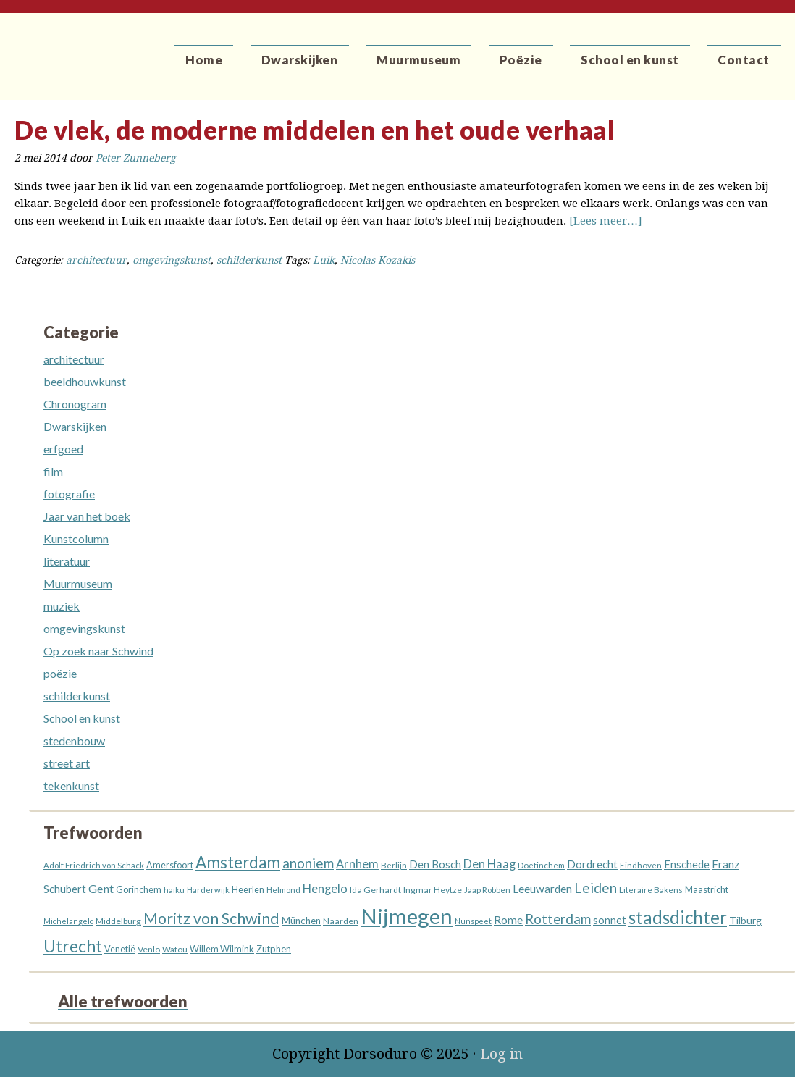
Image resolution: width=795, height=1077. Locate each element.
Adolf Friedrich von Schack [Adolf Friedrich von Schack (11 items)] (93, 865)
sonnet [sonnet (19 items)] (609, 920)
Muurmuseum (77, 583)
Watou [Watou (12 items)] (175, 949)
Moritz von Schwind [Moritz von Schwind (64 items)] (211, 918)
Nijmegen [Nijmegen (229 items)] (407, 916)
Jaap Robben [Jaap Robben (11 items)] (487, 889)
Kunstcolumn (76, 538)
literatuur (66, 561)
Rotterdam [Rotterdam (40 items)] (558, 919)
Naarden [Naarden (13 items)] (340, 920)
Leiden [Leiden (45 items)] (595, 887)
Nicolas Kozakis (377, 260)
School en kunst (81, 718)
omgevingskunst (171, 260)
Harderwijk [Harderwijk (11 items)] (208, 889)
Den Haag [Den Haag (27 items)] (489, 864)
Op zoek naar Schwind (98, 651)
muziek (61, 606)
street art (66, 763)
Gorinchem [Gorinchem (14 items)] (138, 889)
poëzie (60, 673)
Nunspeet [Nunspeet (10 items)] (473, 921)
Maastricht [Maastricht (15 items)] (706, 889)
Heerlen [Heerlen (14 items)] (248, 889)
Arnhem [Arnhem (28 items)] (357, 864)
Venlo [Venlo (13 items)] (149, 949)
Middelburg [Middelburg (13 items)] (118, 920)
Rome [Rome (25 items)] (508, 919)
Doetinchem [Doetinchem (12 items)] (541, 865)
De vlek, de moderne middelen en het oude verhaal (314, 129)
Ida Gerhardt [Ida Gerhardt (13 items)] (375, 889)
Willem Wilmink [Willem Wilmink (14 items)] (222, 949)
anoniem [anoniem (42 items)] (308, 863)
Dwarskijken (74, 426)
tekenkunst (71, 785)
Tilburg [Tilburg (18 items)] (745, 920)
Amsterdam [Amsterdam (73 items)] (237, 862)
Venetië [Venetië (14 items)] (119, 949)
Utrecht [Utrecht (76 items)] (72, 946)
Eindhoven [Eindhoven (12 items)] (641, 865)
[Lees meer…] (605, 220)
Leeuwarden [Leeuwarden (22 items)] (542, 888)
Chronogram (74, 404)
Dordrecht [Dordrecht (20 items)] (592, 864)
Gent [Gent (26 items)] (101, 888)
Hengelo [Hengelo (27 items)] (325, 888)
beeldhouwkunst (84, 381)
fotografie (69, 493)
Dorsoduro (66, 47)
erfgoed (63, 449)
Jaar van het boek (86, 516)
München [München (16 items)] (301, 920)
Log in (501, 1054)
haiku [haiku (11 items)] (174, 889)
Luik (324, 260)
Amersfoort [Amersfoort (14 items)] (169, 865)
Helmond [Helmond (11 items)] (283, 889)
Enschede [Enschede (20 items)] (687, 864)
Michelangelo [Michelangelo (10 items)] (68, 921)
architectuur (96, 260)
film (53, 471)
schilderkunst (249, 260)
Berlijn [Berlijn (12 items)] (394, 865)
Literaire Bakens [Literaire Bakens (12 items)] (651, 889)
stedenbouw (74, 740)
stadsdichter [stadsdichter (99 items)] (677, 917)
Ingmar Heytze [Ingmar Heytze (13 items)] (432, 889)
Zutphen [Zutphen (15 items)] (273, 949)
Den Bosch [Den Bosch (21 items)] (435, 864)
